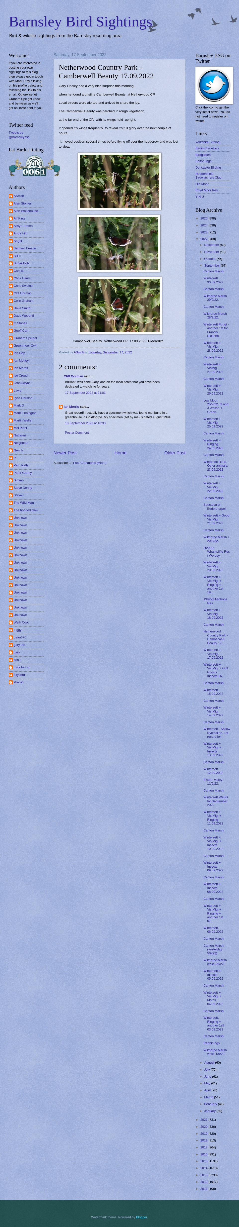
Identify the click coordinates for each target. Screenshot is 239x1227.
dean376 (20, 637)
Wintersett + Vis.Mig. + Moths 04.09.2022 (213, 998)
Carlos (18, 271)
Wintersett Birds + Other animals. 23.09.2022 (216, 465)
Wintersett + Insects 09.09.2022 (213, 866)
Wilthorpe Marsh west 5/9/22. (215, 962)
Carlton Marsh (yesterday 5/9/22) (213, 949)
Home (120, 452)
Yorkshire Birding (207, 142)
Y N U (199, 197)
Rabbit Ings (211, 1043)
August (209, 1062)
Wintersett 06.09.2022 (213, 929)
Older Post (174, 452)
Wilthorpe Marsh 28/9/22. (215, 315)
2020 (204, 1126)
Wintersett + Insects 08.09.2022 (213, 888)
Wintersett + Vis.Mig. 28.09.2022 (213, 346)
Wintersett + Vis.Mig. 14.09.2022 (213, 711)
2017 (204, 1147)
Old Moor (202, 184)
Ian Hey (19, 353)
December (212, 245)
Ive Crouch (21, 375)
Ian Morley (21, 360)
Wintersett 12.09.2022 (213, 771)
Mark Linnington (25, 413)
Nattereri (20, 435)
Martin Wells (22, 420)
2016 (204, 1154)
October (210, 259)
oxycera (19, 675)
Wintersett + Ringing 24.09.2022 (213, 444)
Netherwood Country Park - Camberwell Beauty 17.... (215, 637)
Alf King (19, 218)
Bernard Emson (25, 248)
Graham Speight (25, 338)
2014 (204, 1168)
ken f (17, 660)
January (210, 1111)
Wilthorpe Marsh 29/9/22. (215, 298)
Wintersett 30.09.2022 (213, 280)
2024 (204, 225)
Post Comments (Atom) (90, 463)
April (207, 1090)
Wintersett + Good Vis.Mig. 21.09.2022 (216, 519)
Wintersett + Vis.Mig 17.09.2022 (213, 653)
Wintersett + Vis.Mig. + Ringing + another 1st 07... (213, 913)
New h (18, 450)
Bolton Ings (203, 161)
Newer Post (65, 452)
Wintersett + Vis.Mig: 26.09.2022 (213, 389)
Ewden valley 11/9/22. (212, 781)
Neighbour (21, 443)
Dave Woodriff (24, 315)
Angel (18, 241)
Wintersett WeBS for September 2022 (215, 801)
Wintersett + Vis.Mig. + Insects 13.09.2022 (213, 749)
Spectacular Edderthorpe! (214, 506)
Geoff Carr (21, 330)
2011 (204, 1189)
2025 (204, 218)
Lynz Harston (23, 398)
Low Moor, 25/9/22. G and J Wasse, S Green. (215, 406)
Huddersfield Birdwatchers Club (208, 175)
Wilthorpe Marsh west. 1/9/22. (215, 1052)
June (208, 1076)
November (212, 252)
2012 (204, 1182)
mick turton (21, 667)
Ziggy (17, 630)
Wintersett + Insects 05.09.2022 (213, 974)
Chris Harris (22, 278)
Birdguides (203, 155)
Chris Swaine (23, 286)
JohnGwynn (22, 383)
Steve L (19, 495)
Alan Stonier (22, 203)
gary (17, 652)
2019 (204, 1133)
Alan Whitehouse (26, 211)
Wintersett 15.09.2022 (213, 692)
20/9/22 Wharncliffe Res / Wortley (216, 551)
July (207, 1069)
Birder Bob (21, 263)
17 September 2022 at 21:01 (85, 393)
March (209, 1097)
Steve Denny (23, 488)
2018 (204, 1140)
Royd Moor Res (206, 190)
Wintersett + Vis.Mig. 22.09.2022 (213, 487)
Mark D (19, 405)
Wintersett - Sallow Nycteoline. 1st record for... (216, 732)
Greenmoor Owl (25, 345)
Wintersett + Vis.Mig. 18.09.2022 (213, 613)
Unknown (20, 517)
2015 (204, 1161)
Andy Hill (20, 233)
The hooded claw (26, 510)
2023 (204, 232)
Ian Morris (71, 407)
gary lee (19, 645)
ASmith (19, 196)
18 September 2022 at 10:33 (85, 423)
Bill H (17, 256)
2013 (204, 1175)
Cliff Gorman (73, 376)
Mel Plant (20, 428)
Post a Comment (77, 432)
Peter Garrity (23, 473)
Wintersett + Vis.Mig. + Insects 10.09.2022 (213, 843)
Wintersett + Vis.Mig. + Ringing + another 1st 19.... (213, 584)
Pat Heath (21, 465)
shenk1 (19, 682)
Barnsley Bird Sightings (80, 21)
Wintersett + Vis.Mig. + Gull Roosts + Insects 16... (215, 670)
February (211, 1104)
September (212, 265)
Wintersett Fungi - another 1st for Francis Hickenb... (216, 330)
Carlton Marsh (213, 271)
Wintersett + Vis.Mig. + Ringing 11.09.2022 (213, 817)
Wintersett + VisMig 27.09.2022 (213, 368)
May (207, 1083)
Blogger (141, 1217)
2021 (204, 1120)
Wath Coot (21, 622)
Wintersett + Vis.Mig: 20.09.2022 (213, 566)
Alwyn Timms (23, 226)
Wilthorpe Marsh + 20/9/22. (216, 539)
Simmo (19, 480)
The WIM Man (24, 503)
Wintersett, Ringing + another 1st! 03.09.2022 (213, 1023)
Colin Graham (23, 301)
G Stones (20, 323)
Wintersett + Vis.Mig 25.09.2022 (213, 422)
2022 (204, 239)
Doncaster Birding (208, 167)
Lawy (17, 390)
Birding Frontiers (207, 148)
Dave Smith (22, 308)
